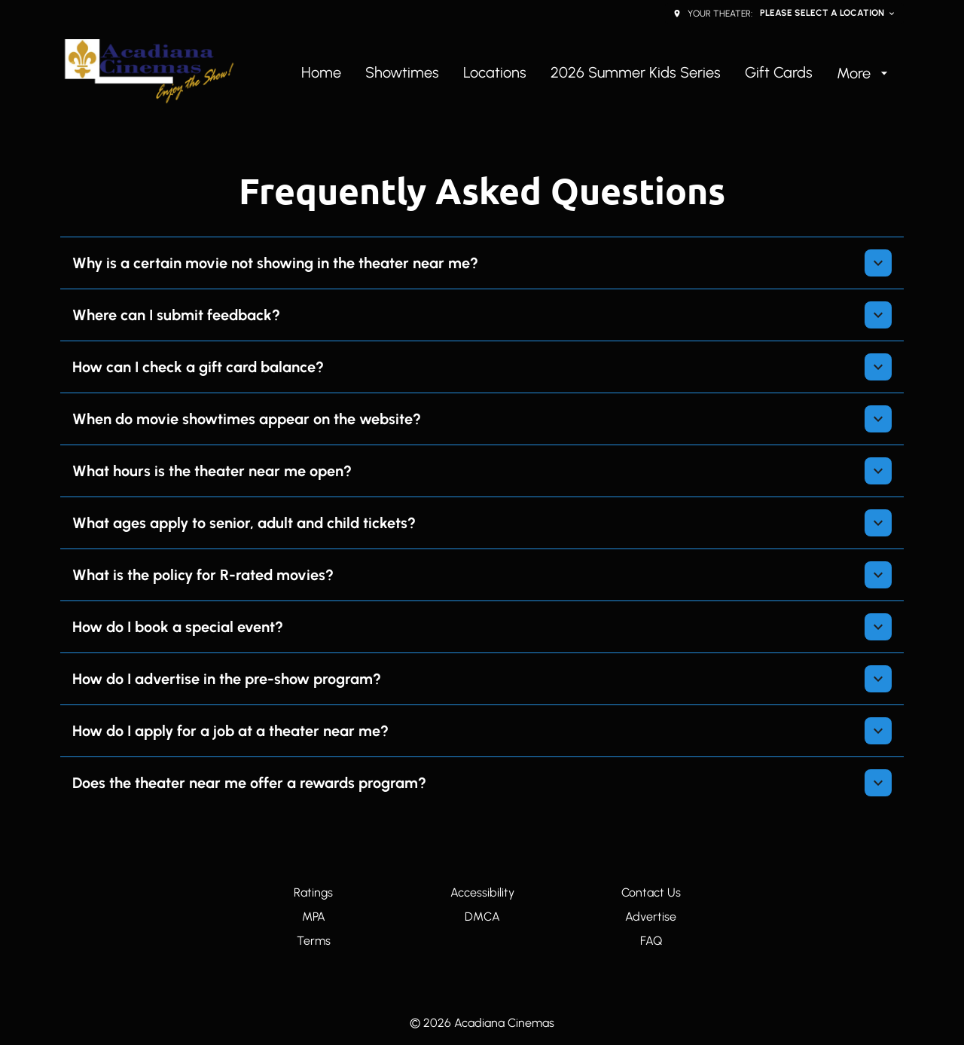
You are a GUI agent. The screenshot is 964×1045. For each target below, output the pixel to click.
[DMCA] (482, 917)
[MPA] (313, 917)
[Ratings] (313, 893)
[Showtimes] (402, 73)
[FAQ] (651, 941)
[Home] (321, 73)
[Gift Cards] (779, 73)
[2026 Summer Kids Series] (636, 73)
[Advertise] (650, 917)
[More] (864, 73)
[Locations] (494, 73)
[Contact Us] (651, 893)
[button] (482, 263)
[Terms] (314, 941)
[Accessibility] (482, 893)
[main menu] (596, 73)
